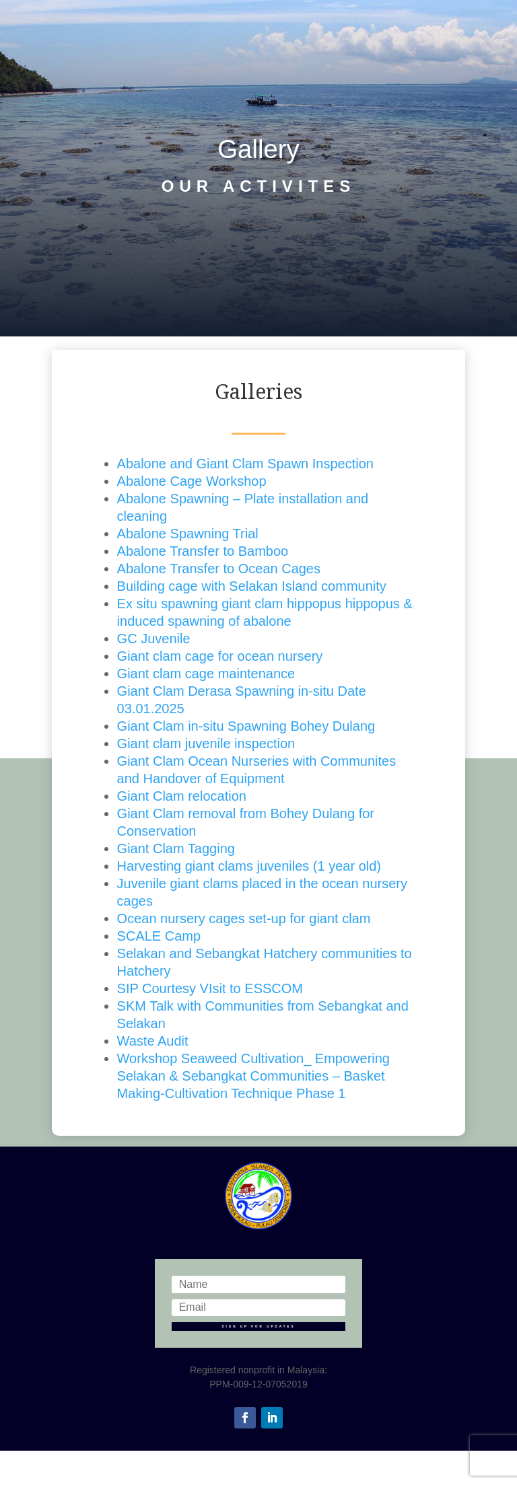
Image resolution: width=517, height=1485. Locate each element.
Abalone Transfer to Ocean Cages (218, 568)
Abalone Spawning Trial (187, 533)
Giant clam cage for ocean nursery (220, 656)
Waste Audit (152, 1041)
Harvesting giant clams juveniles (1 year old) (249, 866)
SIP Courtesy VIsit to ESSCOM (210, 988)
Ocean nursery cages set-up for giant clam (244, 918)
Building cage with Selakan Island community (251, 586)
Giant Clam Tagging (176, 848)
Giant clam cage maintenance (206, 673)
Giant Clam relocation (181, 796)
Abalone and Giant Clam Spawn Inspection (245, 463)
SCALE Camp (159, 936)
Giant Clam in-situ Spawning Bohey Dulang (246, 726)
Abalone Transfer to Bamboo (203, 551)
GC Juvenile (154, 638)
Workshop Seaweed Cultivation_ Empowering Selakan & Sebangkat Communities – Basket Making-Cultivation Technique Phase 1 (253, 1076)
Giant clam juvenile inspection (206, 743)
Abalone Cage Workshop (192, 481)
